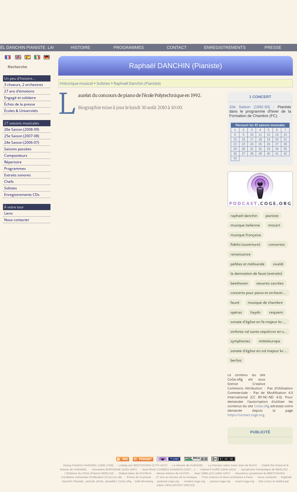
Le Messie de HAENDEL (187, 465)
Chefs (9, 181)
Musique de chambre (265, 302)
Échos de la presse (19, 104)
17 (251, 139)
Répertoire (13, 161)
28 (285, 144)
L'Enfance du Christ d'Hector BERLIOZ (89, 473)
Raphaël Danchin (243, 215)
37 (243, 153)
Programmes (128, 47)
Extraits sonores (17, 175)
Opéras (236, 312)
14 (285, 134)
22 (235, 144)
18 (260, 139)
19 (268, 139)
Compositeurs (15, 155)
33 (268, 149)
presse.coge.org (220, 481)
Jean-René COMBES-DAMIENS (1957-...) (168, 469)
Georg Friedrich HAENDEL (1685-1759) (88, 465)
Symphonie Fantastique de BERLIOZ (264, 469)
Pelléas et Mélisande (247, 264)
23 (243, 144)
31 (251, 149)
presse (273, 47)
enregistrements (225, 47)
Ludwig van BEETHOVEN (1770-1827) (143, 465)
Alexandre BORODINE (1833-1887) (114, 469)
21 (285, 139)
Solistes (10, 188)
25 (260, 144)
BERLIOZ (236, 360)
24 (251, 144)
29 (235, 149)
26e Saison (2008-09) (21, 129)
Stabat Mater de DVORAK (135, 473)
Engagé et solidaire (20, 97)
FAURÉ (234, 302)
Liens (8, 213)
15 (235, 139)
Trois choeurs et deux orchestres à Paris (227, 477)
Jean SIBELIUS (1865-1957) (212, 473)
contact (177, 47)
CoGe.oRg (261, 406)
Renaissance (240, 254)
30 (243, 149)
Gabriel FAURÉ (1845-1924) (218, 469)
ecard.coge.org (245, 481)
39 (260, 153)
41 (277, 153)
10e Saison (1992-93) (249, 107)
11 (260, 134)
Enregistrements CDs (22, 194)
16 (243, 139)
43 (235, 158)
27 (277, 144)
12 (268, 134)
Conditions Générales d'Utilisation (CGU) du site (91, 477)
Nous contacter (16, 219)
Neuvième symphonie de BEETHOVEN (260, 473)
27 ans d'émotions (19, 91)
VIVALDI (278, 264)
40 (268, 153)
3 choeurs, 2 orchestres (23, 84)
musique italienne (245, 225)
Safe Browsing (144, 481)
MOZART (274, 225)
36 (235, 153)
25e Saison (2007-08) (21, 135)
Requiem (276, 312)
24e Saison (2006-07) (21, 142)
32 (260, 149)
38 (251, 153)
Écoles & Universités (21, 110)
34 (277, 149)
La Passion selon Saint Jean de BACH (233, 465)
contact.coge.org (194, 481)
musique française (245, 235)
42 (285, 153)
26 (268, 144)
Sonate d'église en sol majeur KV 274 (260, 351)
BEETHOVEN (239, 283)
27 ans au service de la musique (176, 477)
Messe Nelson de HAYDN (173, 473)
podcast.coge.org (168, 481)
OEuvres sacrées (270, 283)
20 (277, 139)
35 (285, 149)
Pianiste (272, 215)
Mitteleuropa (269, 341)
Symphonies (240, 341)
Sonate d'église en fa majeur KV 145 (259, 322)
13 (277, 134)
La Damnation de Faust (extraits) (256, 273)
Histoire (80, 47)
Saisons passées (17, 148)
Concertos (276, 244)
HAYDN (255, 312)
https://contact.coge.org (246, 415)
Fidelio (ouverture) (245, 244)
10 (251, 134)
